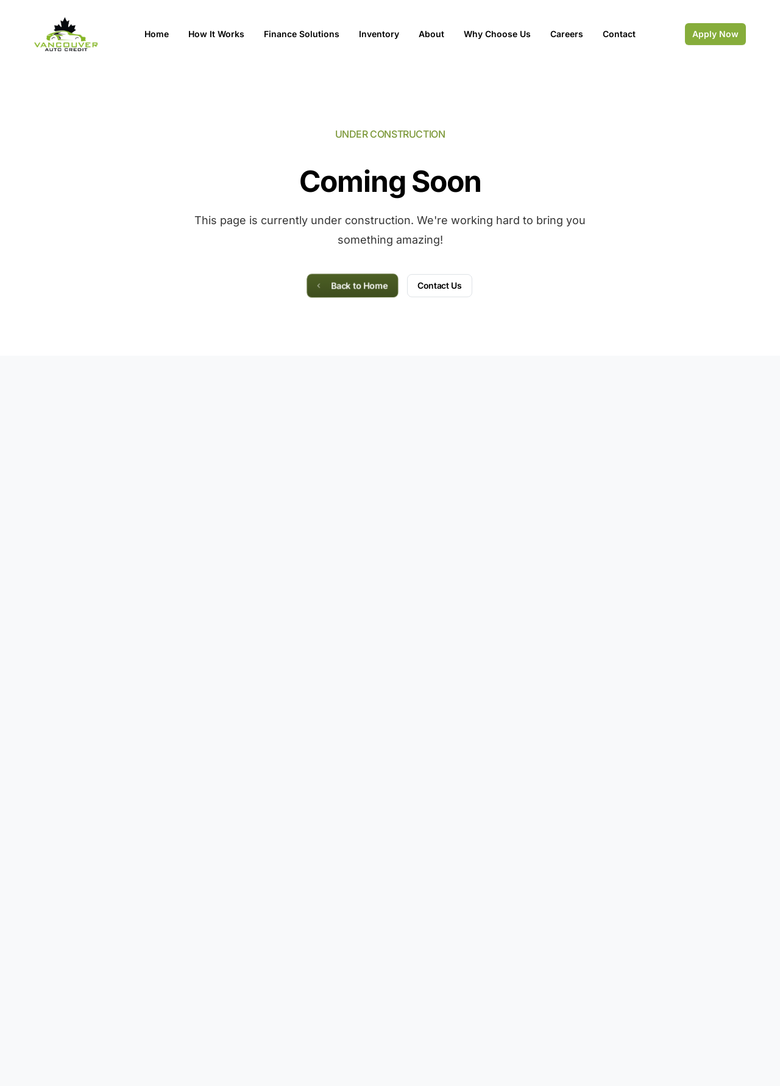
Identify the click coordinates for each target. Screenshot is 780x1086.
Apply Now (715, 34)
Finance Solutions (301, 34)
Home (156, 34)
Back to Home (351, 285)
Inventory (379, 34)
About (431, 34)
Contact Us (439, 285)
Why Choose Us (497, 34)
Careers (566, 34)
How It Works (216, 34)
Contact (619, 34)
